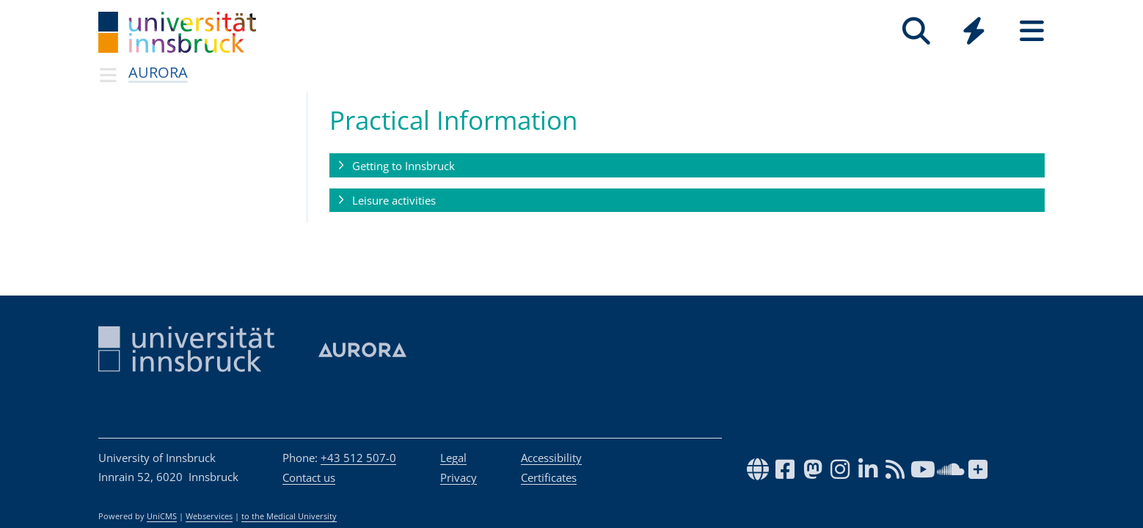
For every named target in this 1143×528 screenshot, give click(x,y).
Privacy (458, 477)
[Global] (974, 32)
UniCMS (162, 516)
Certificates (549, 477)
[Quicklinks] (974, 31)
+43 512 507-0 (358, 457)
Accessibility (551, 457)
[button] (687, 165)
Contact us (308, 477)
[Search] (916, 31)
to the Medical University (289, 516)
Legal (453, 457)
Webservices (209, 516)
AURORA (158, 72)
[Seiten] (1032, 31)
